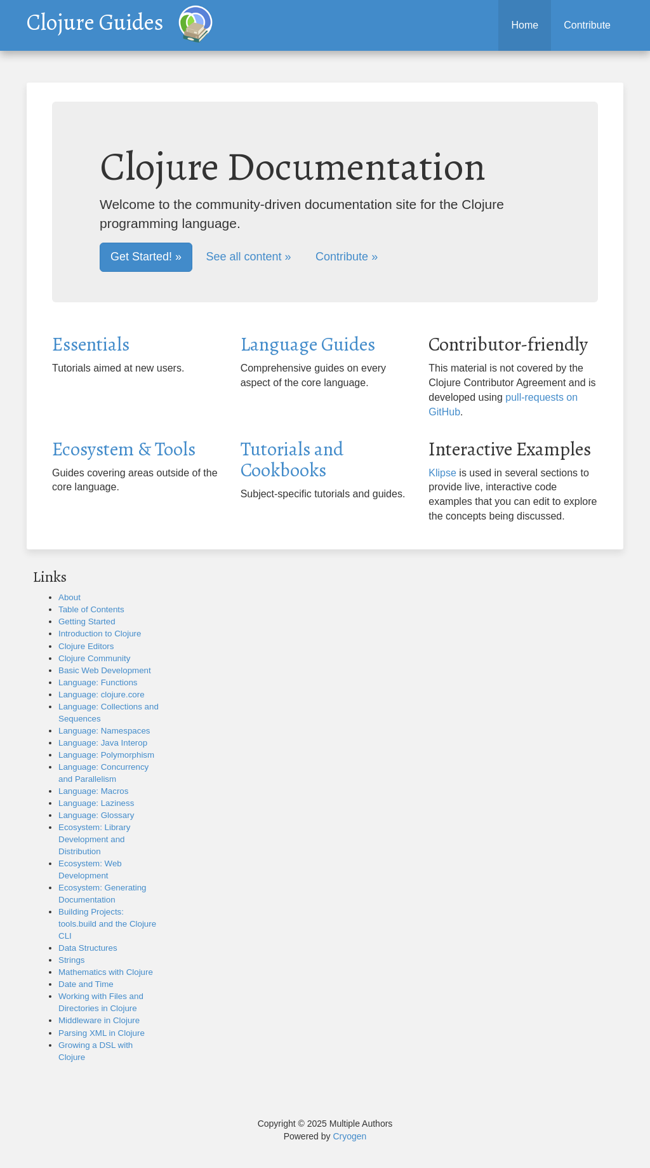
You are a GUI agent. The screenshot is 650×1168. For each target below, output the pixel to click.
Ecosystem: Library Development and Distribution (94, 839)
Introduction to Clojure (99, 633)
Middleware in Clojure (99, 1020)
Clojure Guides (95, 19)
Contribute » (346, 256)
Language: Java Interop (102, 743)
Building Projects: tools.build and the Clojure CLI (107, 924)
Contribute (587, 25)
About (69, 597)
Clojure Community (94, 658)
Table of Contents (91, 609)
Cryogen (349, 1136)
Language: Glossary (96, 815)
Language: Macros (93, 791)
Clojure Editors (86, 646)
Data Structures (87, 948)
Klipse (442, 472)
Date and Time (86, 984)
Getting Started (87, 621)
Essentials (90, 344)
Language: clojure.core (101, 694)
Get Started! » (146, 256)
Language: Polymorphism (106, 755)
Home (524, 25)
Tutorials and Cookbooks (292, 459)
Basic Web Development (104, 670)
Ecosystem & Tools (124, 449)
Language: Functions (98, 682)
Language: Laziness (96, 803)
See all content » (248, 256)
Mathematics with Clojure (105, 972)
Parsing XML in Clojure (101, 1033)
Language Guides (308, 344)
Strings (71, 960)
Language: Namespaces (104, 730)
